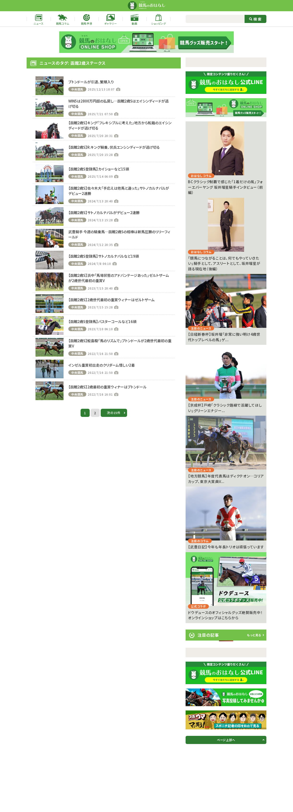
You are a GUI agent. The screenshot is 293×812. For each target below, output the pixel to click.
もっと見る (254, 635)
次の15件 (114, 412)
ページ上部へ (226, 740)
